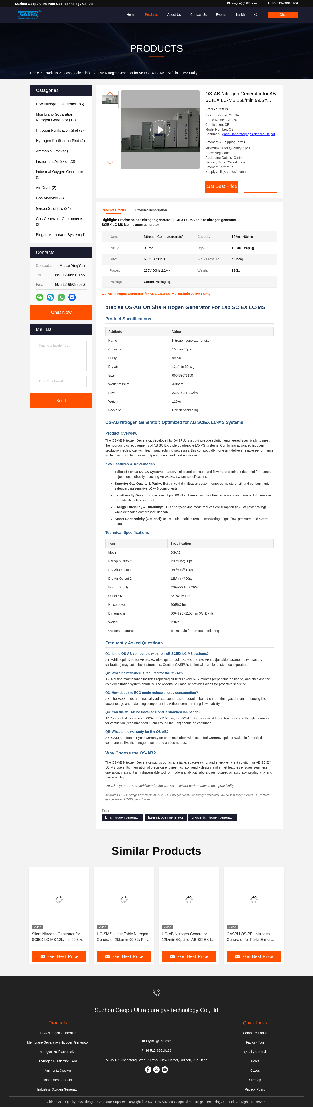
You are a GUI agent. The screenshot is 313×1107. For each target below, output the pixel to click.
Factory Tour (255, 1042)
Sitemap (255, 1080)
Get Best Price (222, 186)
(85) (60, 104)
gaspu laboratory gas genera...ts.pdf (248, 134)
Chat (283, 14)
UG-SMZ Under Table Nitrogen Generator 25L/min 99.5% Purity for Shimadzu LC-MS (124, 937)
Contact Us (198, 14)
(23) (55, 161)
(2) (54, 151)
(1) (59, 174)
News (255, 1061)
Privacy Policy (255, 1089)
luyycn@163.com (242, 3)
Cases (255, 1070)
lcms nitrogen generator (122, 817)
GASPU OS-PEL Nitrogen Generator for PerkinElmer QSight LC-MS (249, 937)
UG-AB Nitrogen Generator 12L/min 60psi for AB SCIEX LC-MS (189, 937)
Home (131, 14)
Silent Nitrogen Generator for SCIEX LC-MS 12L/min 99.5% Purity (57, 937)
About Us (174, 14)
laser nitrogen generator (165, 817)
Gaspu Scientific (76, 73)
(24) (53, 208)
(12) (56, 117)
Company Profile (255, 1033)
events (221, 14)
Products (151, 14)
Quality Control (255, 1052)
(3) (60, 130)
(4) (60, 141)
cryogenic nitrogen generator (213, 817)
